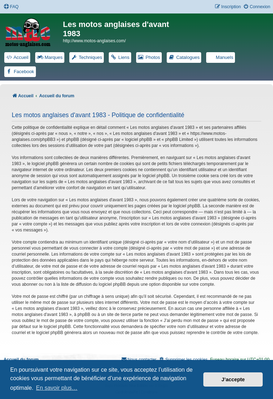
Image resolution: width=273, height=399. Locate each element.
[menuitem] (11, 7)
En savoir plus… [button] (56, 388)
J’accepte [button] (233, 379)
